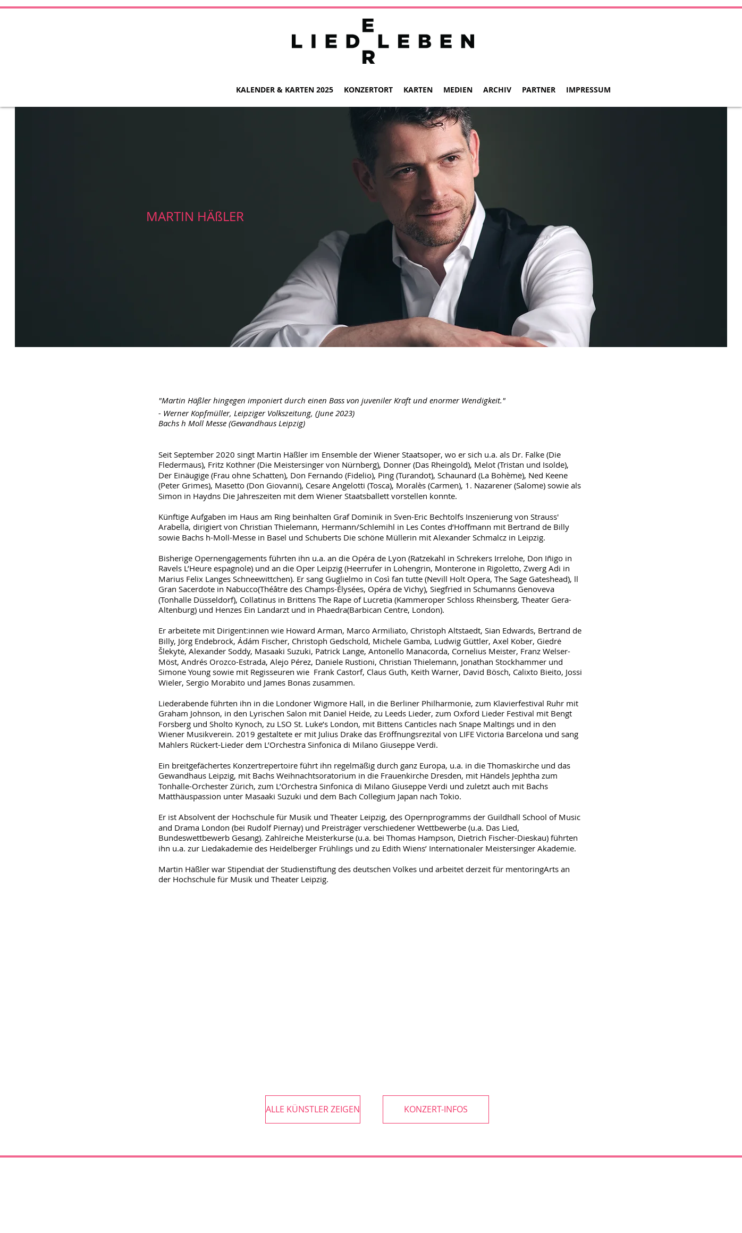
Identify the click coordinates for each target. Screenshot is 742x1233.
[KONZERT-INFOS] (436, 1109)
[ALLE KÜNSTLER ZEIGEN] (312, 1109)
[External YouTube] (232, 982)
